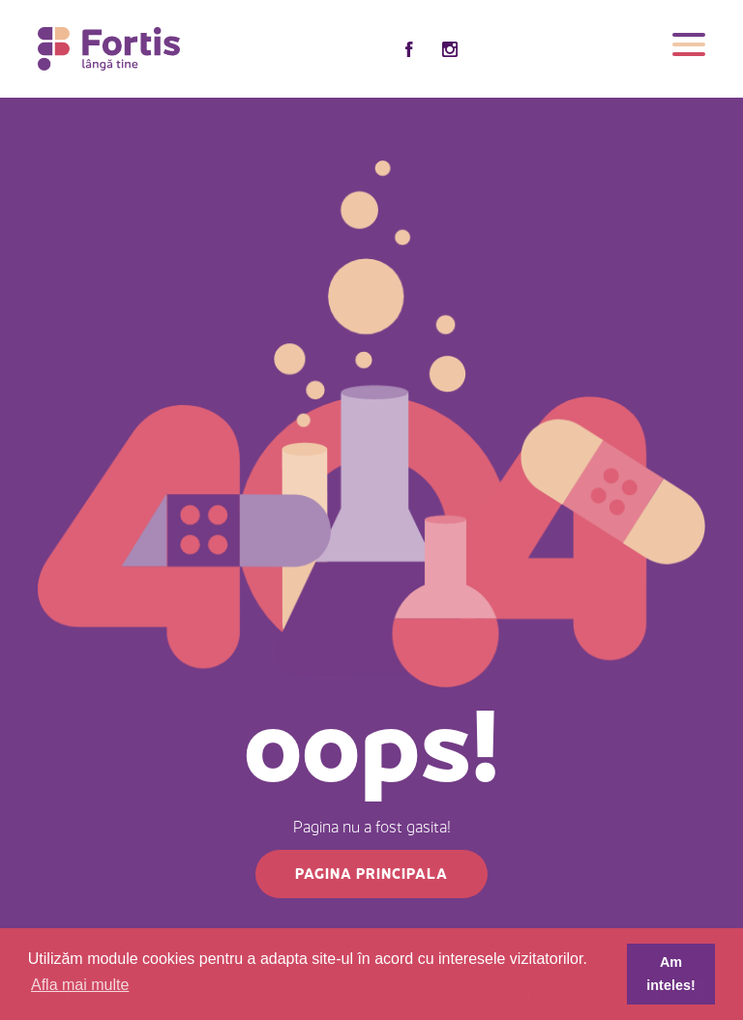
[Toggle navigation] (688, 48)
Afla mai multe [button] (80, 984)
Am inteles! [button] (670, 973)
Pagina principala (371, 873)
